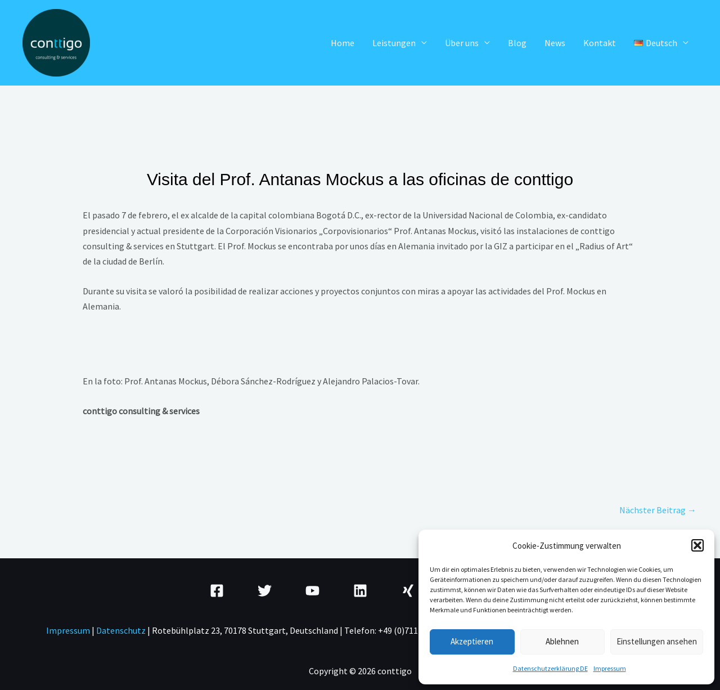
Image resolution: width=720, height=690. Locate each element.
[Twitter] (264, 591)
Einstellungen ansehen (656, 641)
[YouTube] (312, 591)
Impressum (609, 668)
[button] (697, 545)
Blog (517, 42)
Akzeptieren (472, 641)
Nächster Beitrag (657, 510)
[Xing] (408, 591)
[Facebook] (217, 591)
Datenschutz (121, 630)
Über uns (462, 42)
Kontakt (599, 42)
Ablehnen (562, 641)
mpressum (69, 630)
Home (342, 42)
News (554, 42)
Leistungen (394, 42)
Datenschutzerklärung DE (550, 668)
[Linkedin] (360, 591)
